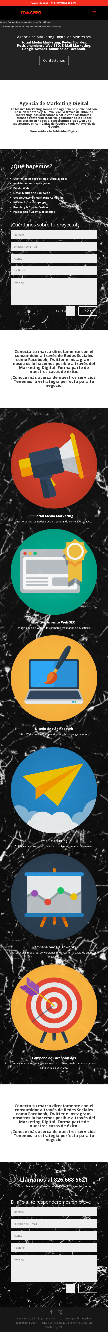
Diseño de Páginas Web (54, 729)
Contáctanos (54, 60)
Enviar (87, 311)
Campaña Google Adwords (54, 947)
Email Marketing (54, 840)
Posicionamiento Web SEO (54, 622)
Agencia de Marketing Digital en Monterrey (54, 36)
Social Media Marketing (54, 516)
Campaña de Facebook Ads (54, 1058)
